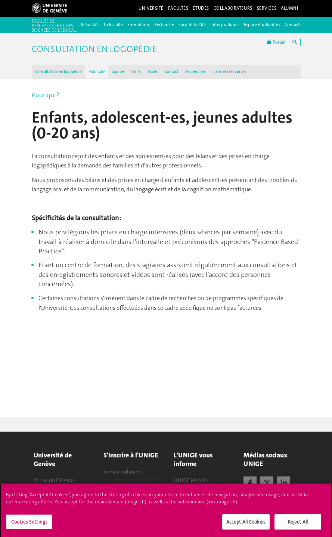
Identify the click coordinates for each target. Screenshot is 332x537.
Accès (153, 71)
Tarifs (136, 71)
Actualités (90, 25)
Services (267, 8)
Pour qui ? (97, 71)
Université (151, 8)
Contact (172, 71)
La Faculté (113, 25)
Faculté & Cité (192, 25)
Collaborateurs (233, 8)
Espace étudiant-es (262, 25)
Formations (138, 25)
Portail (276, 42)
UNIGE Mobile (190, 480)
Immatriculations (123, 471)
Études (201, 8)
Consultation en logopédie (58, 71)
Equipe (118, 71)
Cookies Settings (29, 524)
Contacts (293, 25)
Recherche (164, 25)
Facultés (178, 8)
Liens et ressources (229, 71)
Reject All (298, 524)
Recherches (195, 71)
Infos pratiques (224, 25)
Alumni (289, 8)
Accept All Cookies (246, 524)
